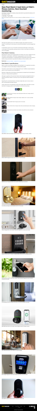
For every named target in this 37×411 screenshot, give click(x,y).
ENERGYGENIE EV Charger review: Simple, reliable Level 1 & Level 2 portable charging (20, 98)
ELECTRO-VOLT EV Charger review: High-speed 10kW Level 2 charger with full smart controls (20, 94)
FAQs (24, 406)
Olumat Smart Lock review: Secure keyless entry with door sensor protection (20, 109)
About (21, 406)
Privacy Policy (17, 406)
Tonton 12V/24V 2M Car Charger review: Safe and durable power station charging (21, 105)
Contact (19, 407)
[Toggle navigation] (34, 1)
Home (13, 406)
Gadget (3, 4)
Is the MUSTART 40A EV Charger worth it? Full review (16, 101)
